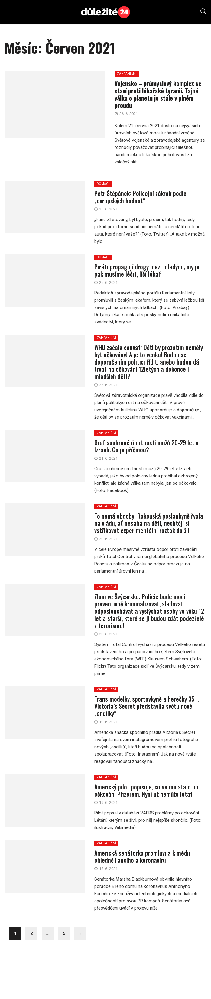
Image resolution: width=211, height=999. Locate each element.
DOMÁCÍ (103, 183)
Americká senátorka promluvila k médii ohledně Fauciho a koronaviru (142, 856)
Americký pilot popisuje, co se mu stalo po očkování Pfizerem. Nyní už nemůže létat (146, 790)
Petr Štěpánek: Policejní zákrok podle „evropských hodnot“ (140, 197)
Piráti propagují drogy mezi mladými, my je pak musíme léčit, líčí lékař (147, 270)
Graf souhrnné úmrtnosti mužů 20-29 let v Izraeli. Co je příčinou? (146, 446)
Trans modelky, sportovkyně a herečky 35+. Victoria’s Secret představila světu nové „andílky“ (146, 706)
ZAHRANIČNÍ (106, 337)
